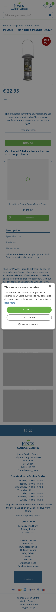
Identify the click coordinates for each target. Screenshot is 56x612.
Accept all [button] (29, 309)
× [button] (50, 286)
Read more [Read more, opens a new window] (9, 302)
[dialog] (28, 306)
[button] (28, 324)
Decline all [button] (29, 317)
